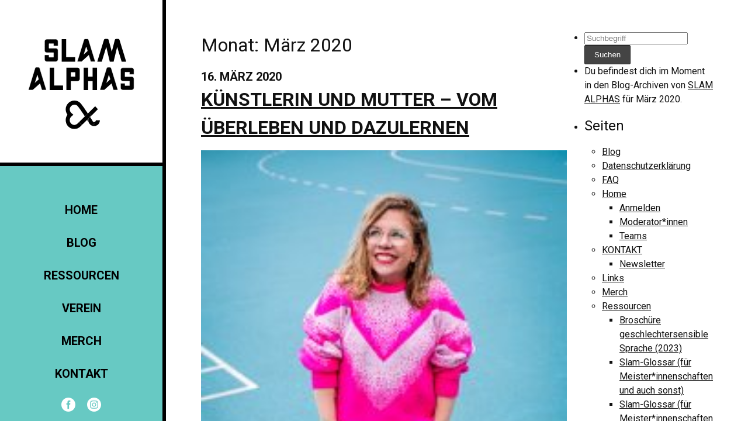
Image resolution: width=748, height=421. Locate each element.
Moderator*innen (653, 221)
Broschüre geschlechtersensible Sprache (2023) (663, 334)
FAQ (610, 179)
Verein (81, 308)
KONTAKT (81, 374)
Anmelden (639, 207)
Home (81, 210)
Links (613, 278)
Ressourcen (81, 275)
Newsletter (642, 264)
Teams (633, 235)
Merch (81, 341)
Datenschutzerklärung (646, 165)
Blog (81, 243)
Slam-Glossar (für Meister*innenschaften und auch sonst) (666, 376)
